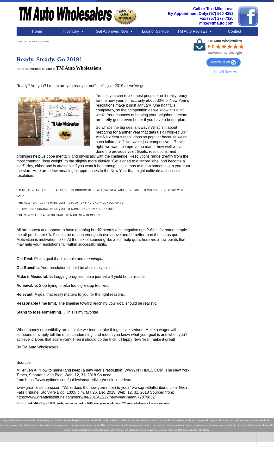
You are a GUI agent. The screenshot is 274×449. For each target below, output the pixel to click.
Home (37, 31)
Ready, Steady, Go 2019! (49, 59)
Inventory (71, 31)
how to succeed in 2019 (78, 403)
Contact (234, 31)
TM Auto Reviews (192, 31)
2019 (52, 403)
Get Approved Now (112, 31)
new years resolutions (107, 403)
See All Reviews (225, 72)
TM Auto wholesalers (135, 403)
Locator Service (155, 31)
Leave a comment (159, 403)
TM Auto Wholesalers (78, 68)
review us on (223, 62)
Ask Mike (34, 403)
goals (60, 403)
